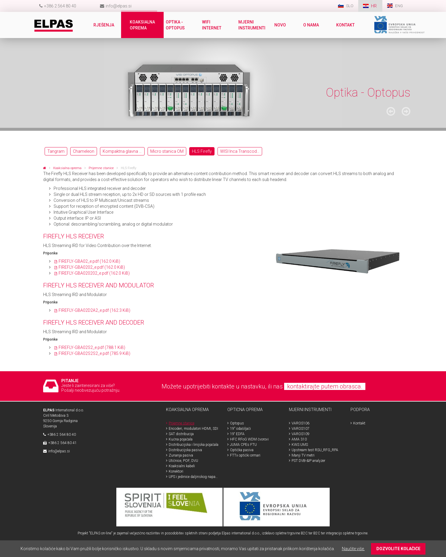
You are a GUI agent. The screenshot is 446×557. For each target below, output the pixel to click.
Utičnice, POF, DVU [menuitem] (183, 461)
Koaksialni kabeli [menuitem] (182, 466)
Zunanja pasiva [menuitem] (181, 455)
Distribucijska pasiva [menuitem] (185, 450)
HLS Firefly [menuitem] (202, 151)
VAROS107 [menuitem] (300, 429)
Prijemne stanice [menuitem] (181, 423)
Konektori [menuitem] (176, 471)
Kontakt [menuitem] (346, 25)
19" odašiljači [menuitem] (240, 429)
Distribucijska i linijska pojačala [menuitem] (193, 445)
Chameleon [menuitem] (83, 151)
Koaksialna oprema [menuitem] (143, 25)
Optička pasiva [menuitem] (241, 450)
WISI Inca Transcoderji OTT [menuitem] (241, 151)
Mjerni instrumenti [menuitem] (252, 25)
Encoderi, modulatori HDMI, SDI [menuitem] (193, 429)
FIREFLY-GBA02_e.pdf (89, 261)
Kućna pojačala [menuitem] (181, 439)
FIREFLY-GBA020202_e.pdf (94, 273)
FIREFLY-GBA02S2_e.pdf (92, 347)
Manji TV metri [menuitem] (303, 455)
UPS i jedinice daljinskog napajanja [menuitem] (194, 477)
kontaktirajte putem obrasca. (324, 386)
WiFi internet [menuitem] (212, 25)
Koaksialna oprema (67, 168)
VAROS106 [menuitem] (300, 423)
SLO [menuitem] (349, 6)
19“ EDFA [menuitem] (237, 434)
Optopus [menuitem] (237, 423)
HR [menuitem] (373, 6)
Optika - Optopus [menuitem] (175, 25)
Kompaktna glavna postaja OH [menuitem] (124, 151)
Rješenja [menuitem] (104, 25)
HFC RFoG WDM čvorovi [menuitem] (249, 439)
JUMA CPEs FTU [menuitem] (243, 445)
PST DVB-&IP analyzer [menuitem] (308, 461)
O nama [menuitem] (312, 25)
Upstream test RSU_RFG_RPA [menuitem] (315, 450)
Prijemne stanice (101, 168)
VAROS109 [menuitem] (300, 434)
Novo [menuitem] (281, 25)
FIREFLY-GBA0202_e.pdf (92, 267)
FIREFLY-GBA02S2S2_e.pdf (94, 353)
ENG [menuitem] (399, 6)
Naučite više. (353, 548)
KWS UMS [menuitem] (300, 445)
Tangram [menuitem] (56, 151)
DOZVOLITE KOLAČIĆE (398, 548)
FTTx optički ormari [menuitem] (245, 455)
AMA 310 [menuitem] (299, 439)
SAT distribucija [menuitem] (181, 434)
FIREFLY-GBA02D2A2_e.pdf (94, 310)
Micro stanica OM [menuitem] (167, 151)
